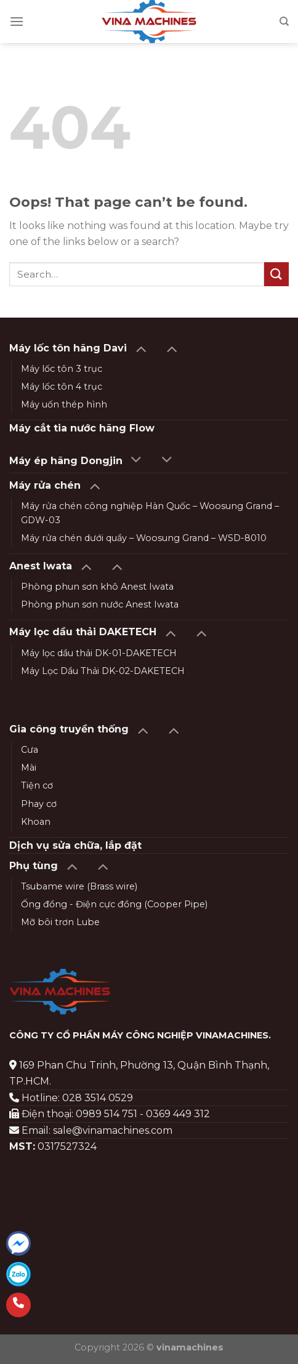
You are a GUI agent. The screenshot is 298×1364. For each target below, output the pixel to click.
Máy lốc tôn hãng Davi (68, 348)
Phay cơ (39, 803)
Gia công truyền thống (69, 729)
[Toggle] (141, 348)
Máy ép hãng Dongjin (66, 461)
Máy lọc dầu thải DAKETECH (82, 632)
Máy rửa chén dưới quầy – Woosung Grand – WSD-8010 (144, 538)
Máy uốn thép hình (64, 404)
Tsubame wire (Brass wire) (79, 886)
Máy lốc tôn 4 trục (61, 386)
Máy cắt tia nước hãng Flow (82, 428)
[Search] (284, 21)
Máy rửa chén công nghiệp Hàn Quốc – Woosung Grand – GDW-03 (150, 513)
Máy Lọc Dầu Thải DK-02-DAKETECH (103, 670)
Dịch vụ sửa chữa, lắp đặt (75, 845)
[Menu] (16, 21)
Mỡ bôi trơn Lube (60, 922)
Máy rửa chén (45, 485)
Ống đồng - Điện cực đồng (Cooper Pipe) (114, 904)
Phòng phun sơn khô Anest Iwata (97, 586)
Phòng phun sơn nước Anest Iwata (100, 604)
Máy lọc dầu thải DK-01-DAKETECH (99, 653)
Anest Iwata (40, 566)
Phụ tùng (33, 866)
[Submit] (276, 274)
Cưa (29, 749)
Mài (28, 767)
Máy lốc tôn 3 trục (61, 368)
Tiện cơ (37, 785)
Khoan (35, 821)
